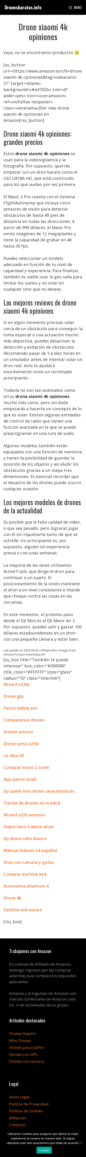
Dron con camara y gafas (28, 862)
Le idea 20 (13, 755)
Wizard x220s (16, 684)
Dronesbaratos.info (23, 7)
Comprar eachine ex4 (24, 874)
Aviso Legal (19, 1097)
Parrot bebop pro (20, 708)
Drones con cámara (26, 1061)
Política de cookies (26, 1110)
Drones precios (18, 731)
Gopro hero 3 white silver (28, 826)
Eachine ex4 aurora (22, 909)
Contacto (17, 1124)
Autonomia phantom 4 (26, 886)
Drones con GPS (23, 1054)
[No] (80, 1142)
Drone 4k (12, 898)
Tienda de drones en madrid (31, 803)
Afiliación (17, 1117)
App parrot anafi (19, 779)
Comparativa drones (23, 720)
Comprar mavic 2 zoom (26, 767)
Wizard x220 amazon (24, 814)
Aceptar (44, 1150)
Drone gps (13, 696)
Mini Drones (20, 1040)
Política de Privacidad (29, 1104)
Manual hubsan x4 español (30, 850)
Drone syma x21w (21, 743)
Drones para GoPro (26, 1047)
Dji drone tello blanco (25, 838)
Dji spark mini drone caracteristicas (39, 791)
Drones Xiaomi (22, 1033)
